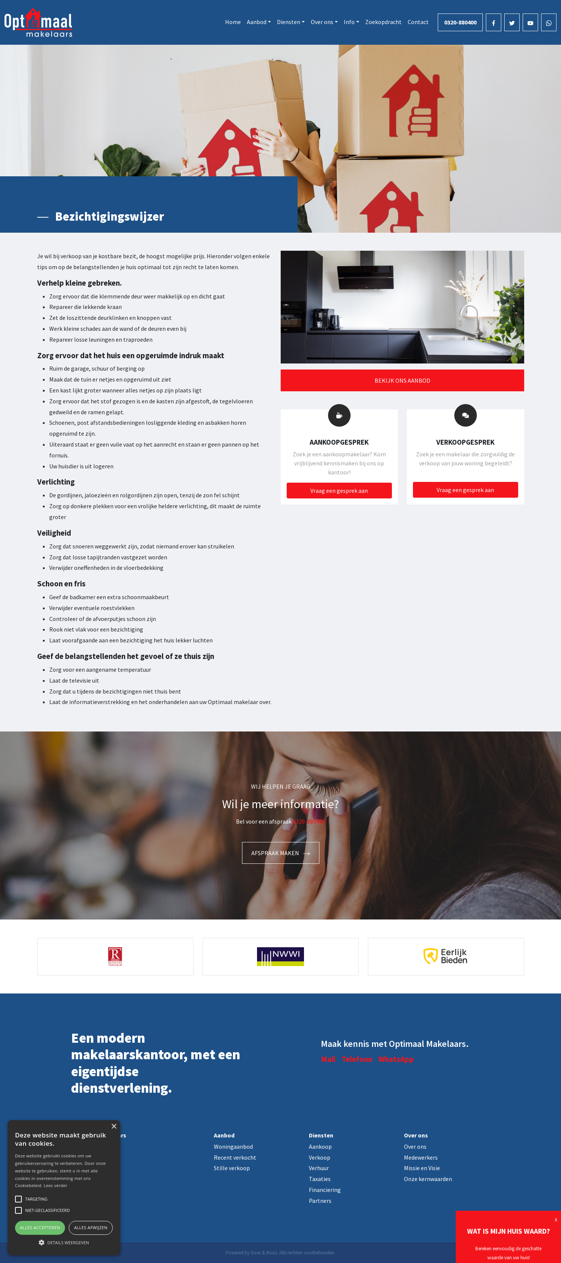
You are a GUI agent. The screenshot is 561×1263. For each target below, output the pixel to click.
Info (349, 22)
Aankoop (320, 1146)
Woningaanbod (233, 1146)
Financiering (325, 1189)
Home (233, 22)
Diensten (288, 22)
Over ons (322, 22)
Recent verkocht (235, 1157)
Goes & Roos (264, 1252)
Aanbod (256, 22)
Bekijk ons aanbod (402, 380)
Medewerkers (421, 1157)
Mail (328, 1059)
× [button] (113, 1127)
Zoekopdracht (383, 22)
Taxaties (320, 1179)
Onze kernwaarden (428, 1179)
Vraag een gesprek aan (339, 490)
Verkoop (319, 1157)
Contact (418, 22)
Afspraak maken (280, 853)
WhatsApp (396, 1059)
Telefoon (357, 1059)
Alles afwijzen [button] (90, 1227)
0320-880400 (460, 22)
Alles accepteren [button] (40, 1227)
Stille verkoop (232, 1168)
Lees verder (55, 1185)
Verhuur (319, 1168)
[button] (64, 1242)
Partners (320, 1200)
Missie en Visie (422, 1168)
